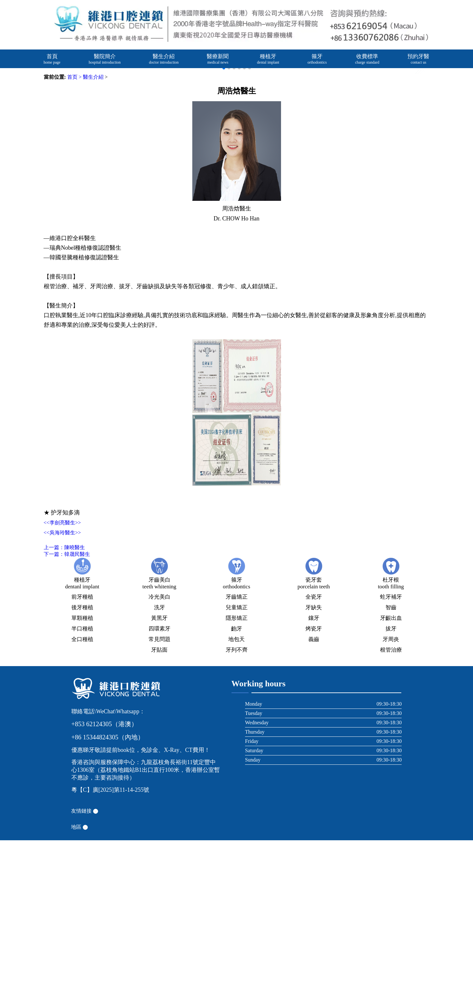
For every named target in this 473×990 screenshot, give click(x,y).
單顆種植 (82, 768)
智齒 (391, 757)
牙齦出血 (391, 768)
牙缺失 (313, 757)
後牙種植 (82, 757)
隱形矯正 (237, 768)
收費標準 (367, 59)
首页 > (74, 226)
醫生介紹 (163, 59)
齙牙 (236, 778)
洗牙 (159, 757)
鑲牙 (313, 768)
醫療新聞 (218, 59)
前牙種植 (82, 747)
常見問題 (159, 789)
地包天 (236, 789)
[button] (420, 146)
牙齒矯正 (237, 747)
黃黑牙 (159, 768)
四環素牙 (159, 778)
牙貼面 (159, 800)
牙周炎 (391, 789)
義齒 (313, 789)
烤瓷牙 (313, 778)
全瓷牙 (313, 747)
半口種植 (82, 778)
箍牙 (317, 59)
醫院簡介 (105, 59)
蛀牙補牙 (391, 747)
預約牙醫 (418, 59)
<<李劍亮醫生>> (62, 672)
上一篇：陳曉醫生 (64, 697)
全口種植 (82, 789)
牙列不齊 (237, 800)
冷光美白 (159, 747)
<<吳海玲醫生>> (62, 682)
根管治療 (391, 800)
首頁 (52, 59)
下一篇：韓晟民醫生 (67, 704)
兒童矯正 (237, 757)
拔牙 (391, 778)
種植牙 (268, 59)
